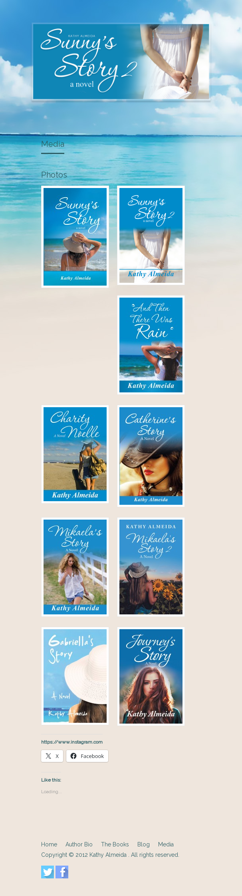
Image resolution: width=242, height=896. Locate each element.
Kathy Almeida (108, 855)
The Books (115, 844)
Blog (143, 844)
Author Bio (79, 844)
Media (52, 144)
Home (49, 844)
